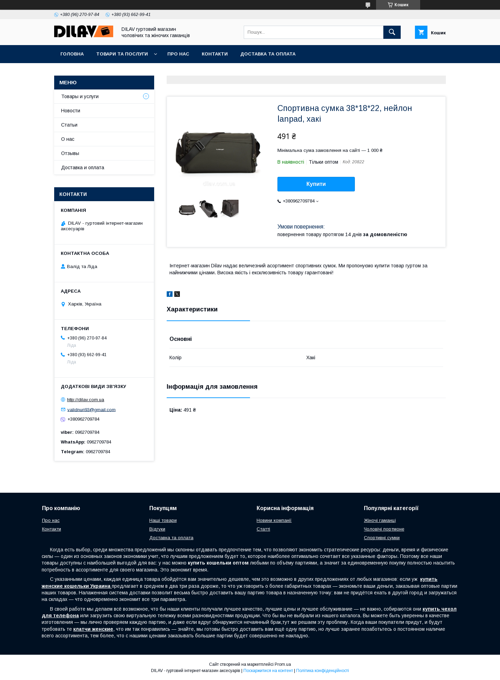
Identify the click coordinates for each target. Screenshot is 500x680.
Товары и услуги (80, 96)
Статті (263, 529)
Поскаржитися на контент (268, 670)
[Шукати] (392, 32)
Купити (316, 184)
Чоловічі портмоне (384, 529)
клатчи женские (93, 629)
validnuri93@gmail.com (91, 409)
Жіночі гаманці (380, 520)
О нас (67, 139)
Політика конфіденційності (322, 670)
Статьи (69, 125)
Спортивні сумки (382, 537)
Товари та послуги (122, 54)
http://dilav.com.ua (85, 399)
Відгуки (157, 529)
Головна (72, 54)
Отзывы (70, 153)
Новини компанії (274, 520)
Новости (70, 110)
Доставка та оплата (267, 54)
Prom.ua (283, 664)
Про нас (178, 54)
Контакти (215, 54)
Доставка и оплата (82, 167)
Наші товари (163, 520)
